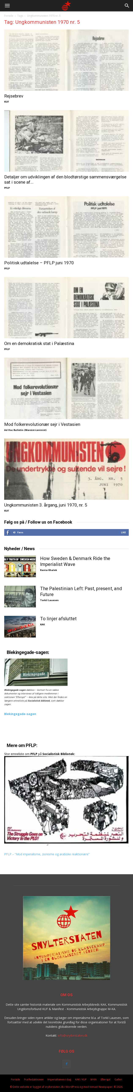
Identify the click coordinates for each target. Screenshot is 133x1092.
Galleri (118, 1079)
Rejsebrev (13, 96)
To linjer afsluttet (58, 618)
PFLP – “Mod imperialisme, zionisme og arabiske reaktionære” (47, 854)
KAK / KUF (81, 1079)
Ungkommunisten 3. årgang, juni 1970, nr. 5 (45, 505)
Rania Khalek (48, 570)
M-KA (94, 1079)
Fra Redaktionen (33, 1079)
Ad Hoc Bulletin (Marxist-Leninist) (25, 430)
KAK (42, 624)
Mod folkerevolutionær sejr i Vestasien (42, 424)
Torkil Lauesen (49, 600)
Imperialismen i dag (59, 1079)
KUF (6, 101)
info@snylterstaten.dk (72, 1035)
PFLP (7, 187)
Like (123, 532)
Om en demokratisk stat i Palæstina (39, 343)
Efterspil (105, 1079)
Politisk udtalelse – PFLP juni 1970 (39, 262)
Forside (8, 15)
